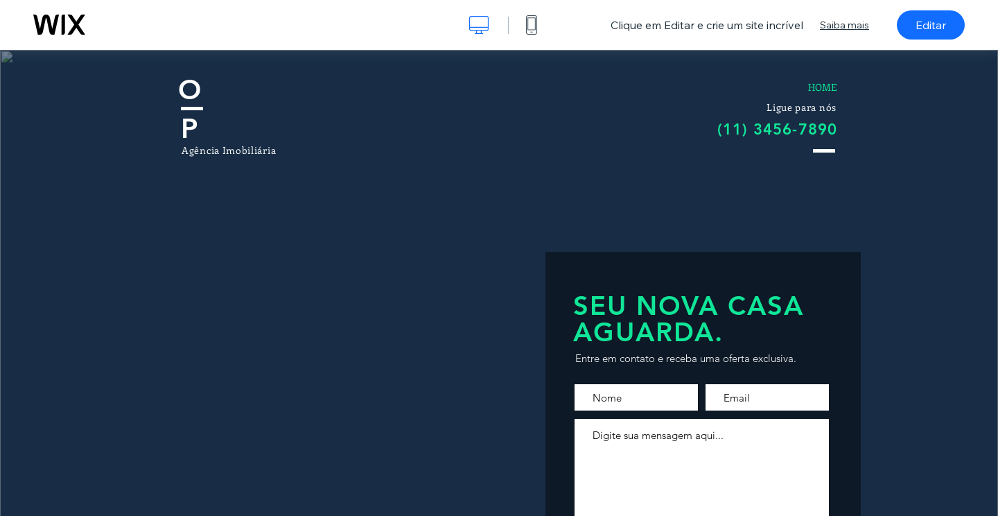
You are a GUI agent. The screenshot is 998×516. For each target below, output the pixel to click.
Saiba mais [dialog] (844, 25)
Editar (931, 25)
